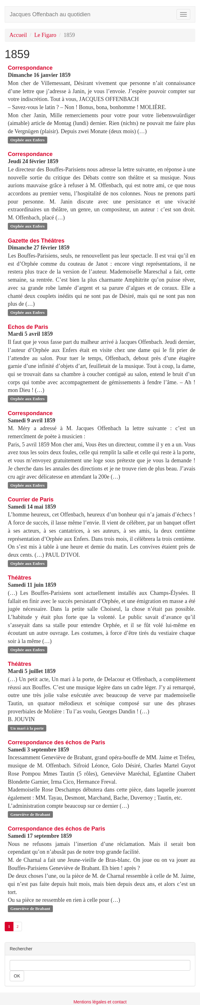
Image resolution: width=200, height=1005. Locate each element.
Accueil (18, 35)
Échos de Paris (28, 327)
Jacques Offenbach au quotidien (50, 14)
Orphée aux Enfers (27, 140)
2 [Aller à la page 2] (17, 926)
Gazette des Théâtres (36, 241)
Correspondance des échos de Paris (56, 742)
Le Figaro (45, 35)
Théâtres (19, 578)
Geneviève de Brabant (30, 814)
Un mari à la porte (27, 728)
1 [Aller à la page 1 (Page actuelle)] (9, 926)
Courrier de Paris (31, 499)
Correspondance (30, 68)
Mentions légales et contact (100, 1001)
